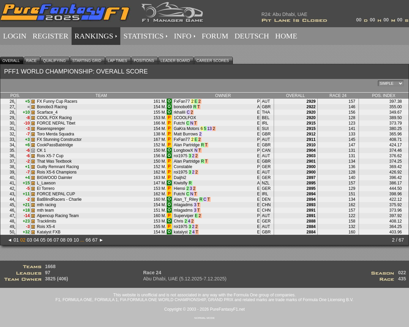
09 (69, 240)
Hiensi (179, 188)
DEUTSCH (251, 36)
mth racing (46, 204)
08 (63, 240)
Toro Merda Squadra (55, 134)
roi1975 (180, 155)
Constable (183, 166)
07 (56, 240)
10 (76, 240)
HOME (286, 36)
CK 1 (41, 150)
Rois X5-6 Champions (57, 172)
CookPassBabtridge (55, 145)
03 (29, 240)
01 (16, 240)
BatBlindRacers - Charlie (59, 199)
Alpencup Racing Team (58, 215)
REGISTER (50, 36)
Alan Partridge (187, 145)
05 (43, 240)
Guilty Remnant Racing (58, 166)
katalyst (181, 232)
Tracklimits (46, 221)
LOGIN (14, 36)
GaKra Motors (186, 128)
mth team (45, 210)
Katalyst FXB (48, 232)
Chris (178, 221)
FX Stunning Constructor (59, 139)
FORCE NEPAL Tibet (56, 123)
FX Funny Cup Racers (57, 101)
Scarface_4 (47, 112)
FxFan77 (182, 101)
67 (95, 240)
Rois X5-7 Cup (50, 155)
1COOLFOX (185, 117)
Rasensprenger (51, 128)
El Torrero (46, 188)
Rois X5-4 (46, 226)
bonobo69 (183, 106)
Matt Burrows (186, 134)
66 (88, 240)
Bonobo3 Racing (52, 106)
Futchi (179, 123)
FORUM (215, 36)
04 (36, 240)
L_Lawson (46, 183)
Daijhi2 (180, 177)
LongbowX (183, 150)
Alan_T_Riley (186, 199)
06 (49, 240)
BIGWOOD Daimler (54, 177)
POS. (15, 95)
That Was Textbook (54, 161)
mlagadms (183, 204)
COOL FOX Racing (54, 117)
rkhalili (179, 112)
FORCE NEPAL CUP (56, 194)
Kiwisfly (180, 183)
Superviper (184, 215)
